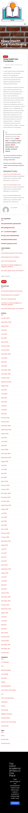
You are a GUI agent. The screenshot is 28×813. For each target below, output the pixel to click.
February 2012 (5, 637)
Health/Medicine (6, 686)
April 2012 (4, 629)
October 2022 (5, 378)
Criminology (4, 674)
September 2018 (6, 505)
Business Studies (9, 65)
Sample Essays (18, 65)
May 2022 (4, 398)
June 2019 (4, 469)
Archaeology (5, 662)
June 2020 (4, 441)
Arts (2, 666)
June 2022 (4, 394)
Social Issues (5, 726)
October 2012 (5, 605)
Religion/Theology (6, 714)
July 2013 (3, 577)
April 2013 (4, 589)
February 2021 (5, 418)
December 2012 (6, 597)
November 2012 (5, 601)
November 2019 (5, 453)
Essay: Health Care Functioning (10, 60)
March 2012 (4, 633)
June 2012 (4, 621)
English (3, 682)
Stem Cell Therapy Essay (8, 261)
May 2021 (3, 414)
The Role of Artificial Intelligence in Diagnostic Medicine (11, 266)
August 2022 (4, 386)
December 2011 (5, 645)
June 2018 (4, 517)
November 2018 (5, 497)
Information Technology (8, 690)
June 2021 (4, 410)
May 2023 (4, 362)
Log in (2, 735)
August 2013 (4, 573)
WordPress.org (5, 743)
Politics (3, 706)
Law (2, 694)
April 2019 (4, 477)
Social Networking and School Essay (11, 253)
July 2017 (3, 549)
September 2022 (6, 382)
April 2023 (4, 366)
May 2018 (4, 521)
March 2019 (4, 481)
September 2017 (6, 541)
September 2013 (6, 569)
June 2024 (4, 334)
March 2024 (4, 342)
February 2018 (5, 533)
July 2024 (4, 330)
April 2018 (4, 525)
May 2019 (3, 473)
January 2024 (5, 350)
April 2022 (4, 402)
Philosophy (4, 702)
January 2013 (5, 593)
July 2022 (4, 390)
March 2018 (4, 529)
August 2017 (4, 545)
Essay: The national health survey (12, 174)
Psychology (4, 710)
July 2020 (4, 437)
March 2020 (4, 449)
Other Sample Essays (7, 698)
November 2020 (6, 426)
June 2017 (4, 553)
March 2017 (4, 565)
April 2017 (4, 561)
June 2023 (4, 358)
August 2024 (5, 326)
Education (4, 678)
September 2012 (6, 609)
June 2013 (4, 581)
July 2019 (3, 465)
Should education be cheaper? (10, 257)
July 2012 (3, 617)
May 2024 (4, 338)
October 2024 (5, 318)
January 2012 (5, 641)
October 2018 (5, 501)
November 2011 (5, 649)
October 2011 (5, 652)
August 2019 (4, 461)
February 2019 (5, 485)
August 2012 (4, 613)
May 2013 (3, 585)
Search (4, 281)
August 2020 (4, 433)
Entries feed (4, 739)
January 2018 (5, 537)
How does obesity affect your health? (12, 271)
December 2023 (6, 354)
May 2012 (3, 625)
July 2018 (3, 513)
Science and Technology (8, 722)
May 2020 (4, 445)
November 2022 (6, 374)
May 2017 (4, 557)
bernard (15, 207)
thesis (13, 145)
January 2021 (5, 422)
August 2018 (4, 509)
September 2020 (6, 430)
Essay (9, 67)
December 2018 (6, 493)
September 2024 (6, 322)
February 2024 (5, 346)
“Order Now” (11, 159)
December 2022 (6, 370)
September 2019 (6, 457)
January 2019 (5, 489)
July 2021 (3, 406)
